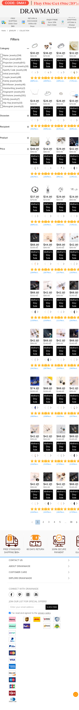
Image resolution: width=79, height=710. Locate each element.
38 (71, 522)
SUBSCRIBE (51, 607)
